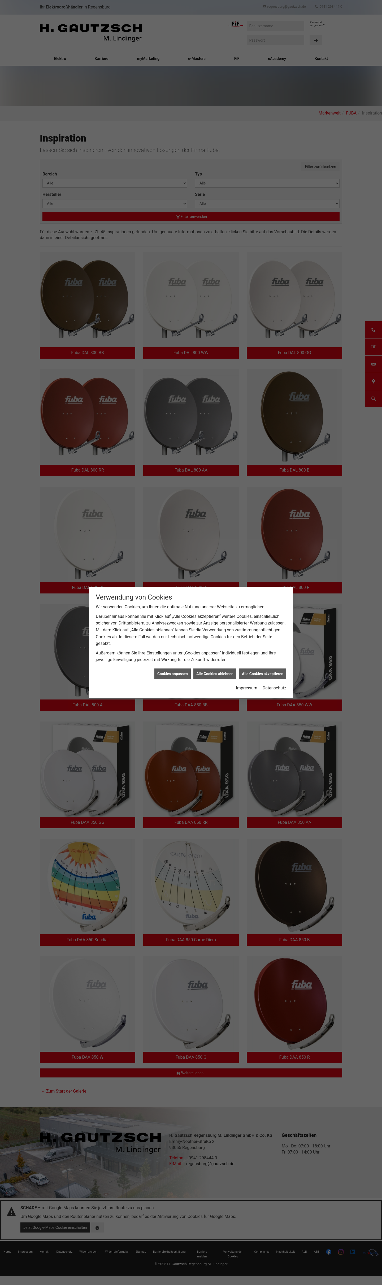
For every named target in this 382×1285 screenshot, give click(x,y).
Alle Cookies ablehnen (214, 674)
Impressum (246, 687)
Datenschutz (274, 687)
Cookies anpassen (172, 674)
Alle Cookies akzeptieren (262, 674)
